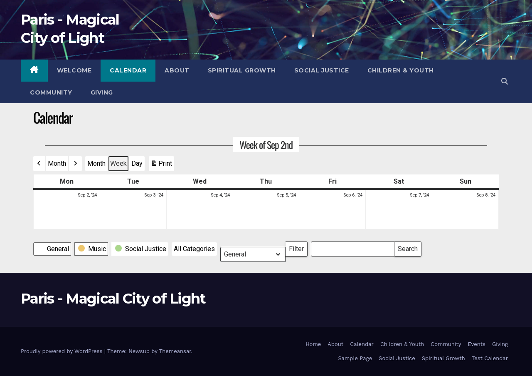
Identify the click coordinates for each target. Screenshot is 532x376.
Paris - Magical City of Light (113, 298)
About (177, 70)
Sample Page (355, 358)
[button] (504, 81)
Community (51, 92)
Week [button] (118, 163)
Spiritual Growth (242, 70)
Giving (102, 92)
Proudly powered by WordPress (62, 351)
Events (476, 344)
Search (407, 247)
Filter (298, 247)
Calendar (128, 70)
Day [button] (137, 163)
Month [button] (57, 163)
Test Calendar (490, 358)
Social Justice (321, 70)
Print (161, 165)
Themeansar (175, 351)
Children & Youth (400, 70)
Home (313, 344)
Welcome (74, 70)
